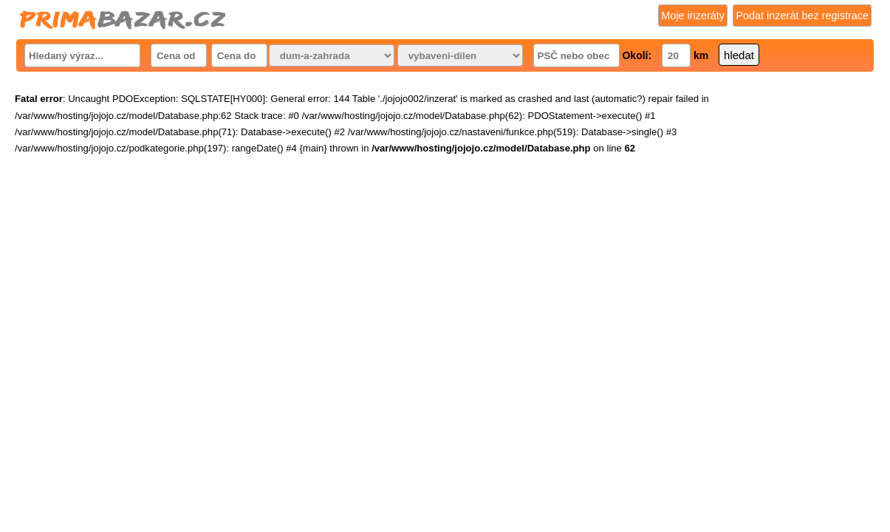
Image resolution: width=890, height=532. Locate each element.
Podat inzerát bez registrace (802, 15)
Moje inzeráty (693, 15)
